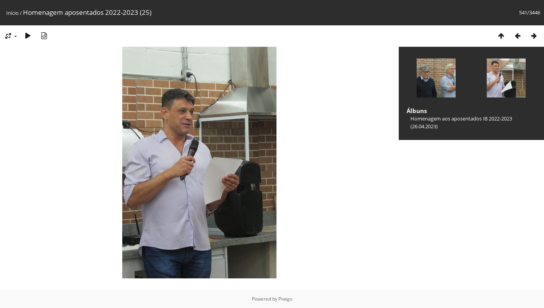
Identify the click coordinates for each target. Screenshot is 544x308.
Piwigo (285, 299)
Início (12, 12)
